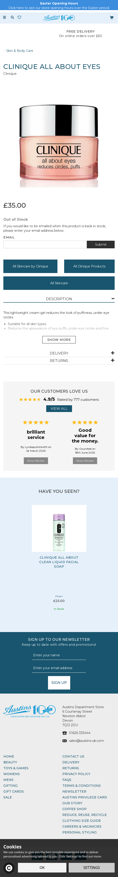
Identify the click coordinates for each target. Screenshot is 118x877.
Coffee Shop (74, 809)
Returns (70, 768)
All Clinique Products (89, 266)
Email (9, 237)
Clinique (10, 74)
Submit (101, 244)
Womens (11, 774)
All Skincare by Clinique (30, 266)
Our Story (72, 803)
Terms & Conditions (81, 786)
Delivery (70, 762)
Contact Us (73, 756)
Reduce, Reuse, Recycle (84, 815)
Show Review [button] (36, 460)
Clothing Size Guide (81, 821)
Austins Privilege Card (84, 797)
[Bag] (112, 17)
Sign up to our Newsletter (59, 642)
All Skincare (59, 283)
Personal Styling (79, 832)
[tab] (59, 299)
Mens (8, 780)
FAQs (66, 780)
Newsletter (74, 791)
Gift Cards (13, 791)
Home (8, 756)
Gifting (10, 786)
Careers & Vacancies (81, 826)
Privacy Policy (76, 774)
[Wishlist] (20, 17)
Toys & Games (15, 768)
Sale (7, 797)
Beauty (10, 762)
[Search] (12, 17)
